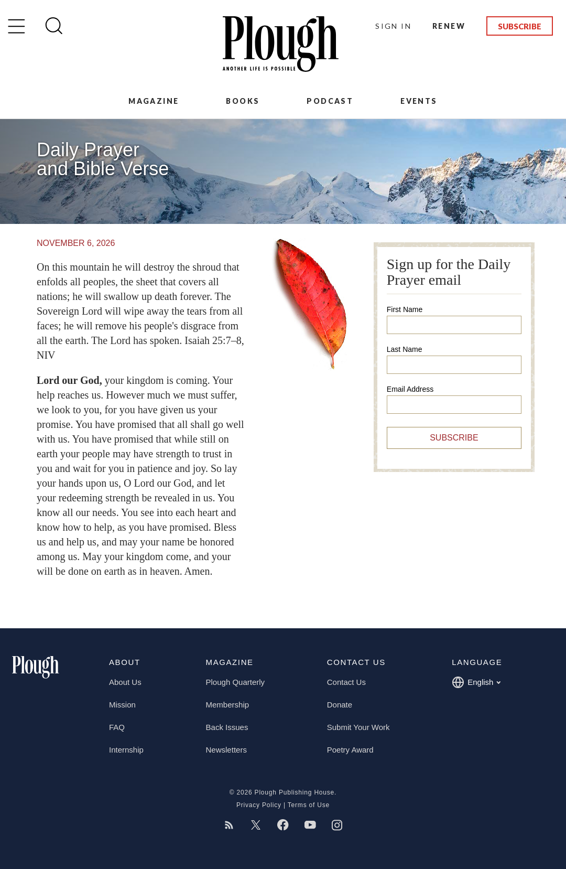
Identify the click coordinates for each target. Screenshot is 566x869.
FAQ (117, 727)
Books (242, 100)
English (476, 682)
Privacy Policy (258, 805)
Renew (448, 26)
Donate (339, 704)
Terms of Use (309, 805)
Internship (126, 749)
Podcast (330, 100)
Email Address (410, 389)
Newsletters (226, 749)
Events (418, 100)
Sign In (393, 26)
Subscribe (519, 26)
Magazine (153, 100)
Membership (227, 704)
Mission (122, 704)
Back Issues (227, 727)
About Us (125, 682)
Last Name (404, 349)
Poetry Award (350, 749)
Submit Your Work (358, 727)
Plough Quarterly (235, 682)
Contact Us (346, 682)
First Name (404, 309)
